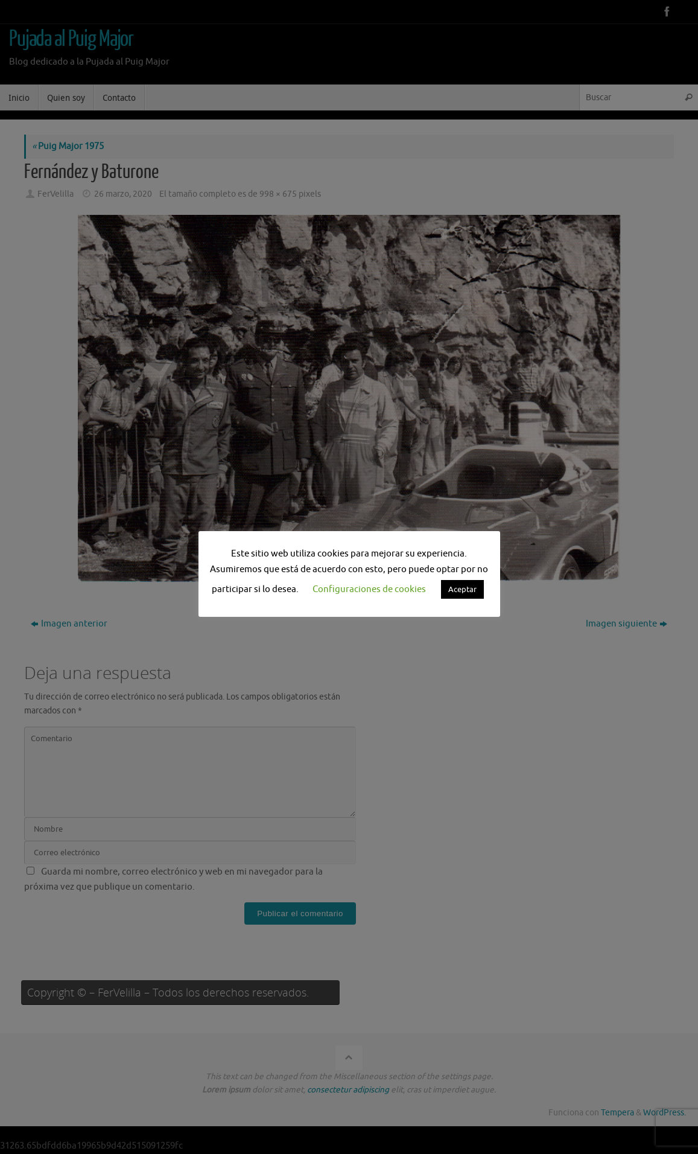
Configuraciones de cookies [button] (369, 589)
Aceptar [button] (462, 589)
